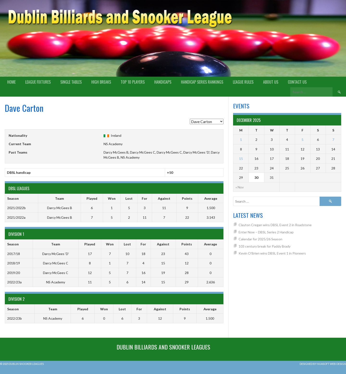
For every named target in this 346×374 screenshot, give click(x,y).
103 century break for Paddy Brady (264, 246)
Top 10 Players (133, 82)
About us (270, 82)
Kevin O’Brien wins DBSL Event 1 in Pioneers (272, 253)
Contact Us (297, 82)
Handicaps (162, 82)
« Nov (239, 187)
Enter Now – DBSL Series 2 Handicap (266, 232)
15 (241, 158)
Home (11, 82)
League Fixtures (38, 82)
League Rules (243, 82)
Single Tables (71, 82)
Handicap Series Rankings (202, 82)
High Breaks (101, 82)
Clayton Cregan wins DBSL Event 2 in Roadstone (275, 225)
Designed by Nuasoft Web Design (323, 363)
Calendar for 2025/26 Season (260, 239)
